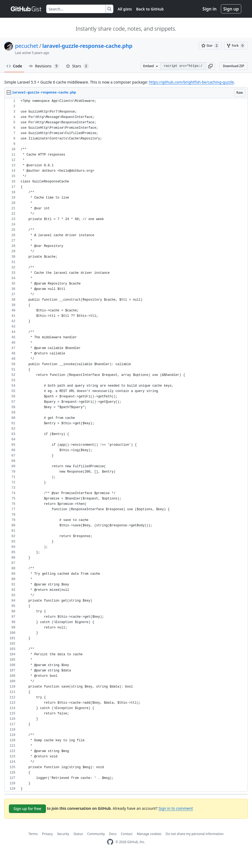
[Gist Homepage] (26, 9)
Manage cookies (149, 834)
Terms (33, 834)
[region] (126, 445)
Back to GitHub (150, 9)
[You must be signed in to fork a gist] (236, 45)
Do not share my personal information (195, 834)
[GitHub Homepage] (110, 842)
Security (63, 834)
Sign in (210, 9)
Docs (113, 834)
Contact (126, 834)
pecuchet (26, 45)
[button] (210, 66)
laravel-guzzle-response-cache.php (87, 45)
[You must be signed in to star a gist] (210, 45)
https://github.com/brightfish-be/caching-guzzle (191, 82)
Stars (77, 66)
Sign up (231, 9)
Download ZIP (233, 66)
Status (78, 834)
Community (96, 834)
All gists (125, 9)
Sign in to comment (176, 808)
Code (14, 66)
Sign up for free (27, 808)
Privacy (47, 834)
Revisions (44, 66)
